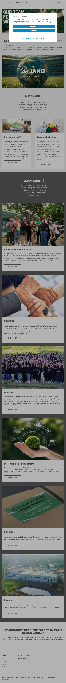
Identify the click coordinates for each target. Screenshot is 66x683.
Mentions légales (40, 38)
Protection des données (28, 38)
